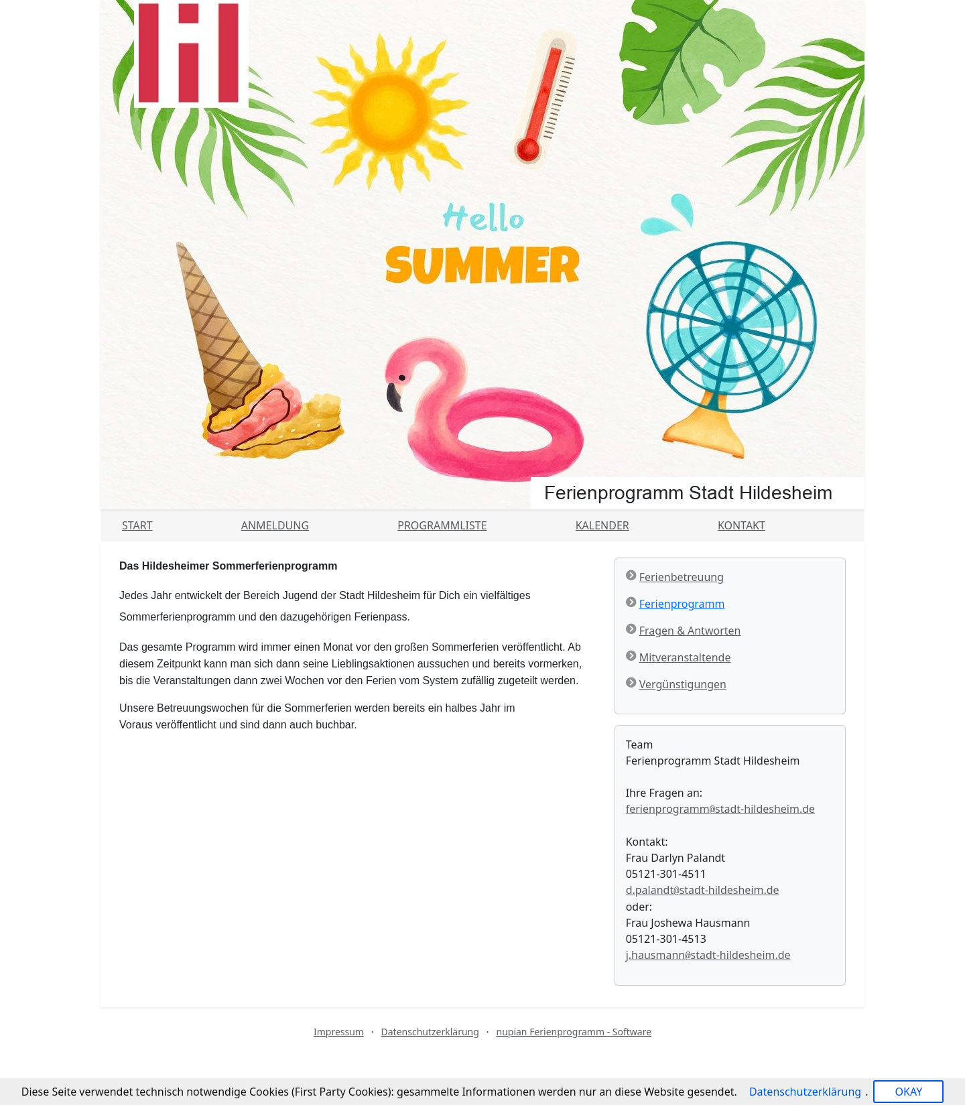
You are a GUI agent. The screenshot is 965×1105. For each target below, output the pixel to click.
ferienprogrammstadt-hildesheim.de (720, 808)
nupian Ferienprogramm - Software (573, 1031)
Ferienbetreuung (681, 577)
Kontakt (741, 525)
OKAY (908, 1091)
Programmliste (442, 525)
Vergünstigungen (682, 684)
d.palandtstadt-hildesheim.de (702, 890)
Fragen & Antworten (690, 630)
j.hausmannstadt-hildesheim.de (708, 955)
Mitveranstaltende (685, 657)
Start (137, 525)
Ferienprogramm (682, 603)
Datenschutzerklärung (430, 1031)
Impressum (339, 1031)
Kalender (602, 525)
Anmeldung (275, 525)
